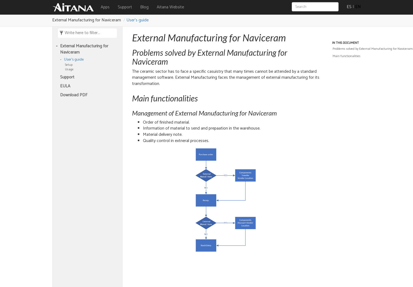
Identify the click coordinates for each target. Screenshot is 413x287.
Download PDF (73, 95)
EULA (65, 86)
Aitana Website (170, 7)
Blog (144, 7)
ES (349, 7)
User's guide (137, 20)
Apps (105, 7)
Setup (69, 64)
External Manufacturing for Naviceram (84, 49)
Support (125, 7)
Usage (69, 69)
